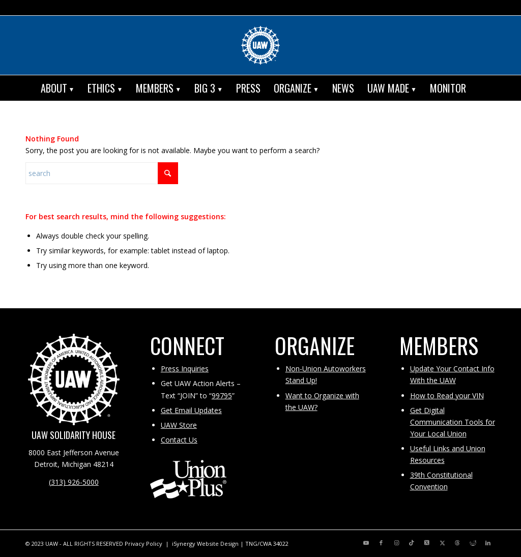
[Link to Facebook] (381, 542)
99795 (222, 395)
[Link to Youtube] (365, 542)
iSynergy (183, 543)
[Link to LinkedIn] (488, 542)
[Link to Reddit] (472, 542)
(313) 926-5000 (74, 482)
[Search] (480, 88)
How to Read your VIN (447, 395)
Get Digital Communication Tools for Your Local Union (452, 421)
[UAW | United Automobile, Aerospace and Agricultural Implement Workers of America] (260, 45)
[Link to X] (427, 542)
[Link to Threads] (457, 542)
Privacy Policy (143, 543)
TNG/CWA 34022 (266, 543)
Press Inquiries (185, 368)
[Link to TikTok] (411, 542)
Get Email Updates (191, 410)
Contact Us (179, 440)
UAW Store (179, 425)
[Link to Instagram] (396, 542)
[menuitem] (57, 88)
